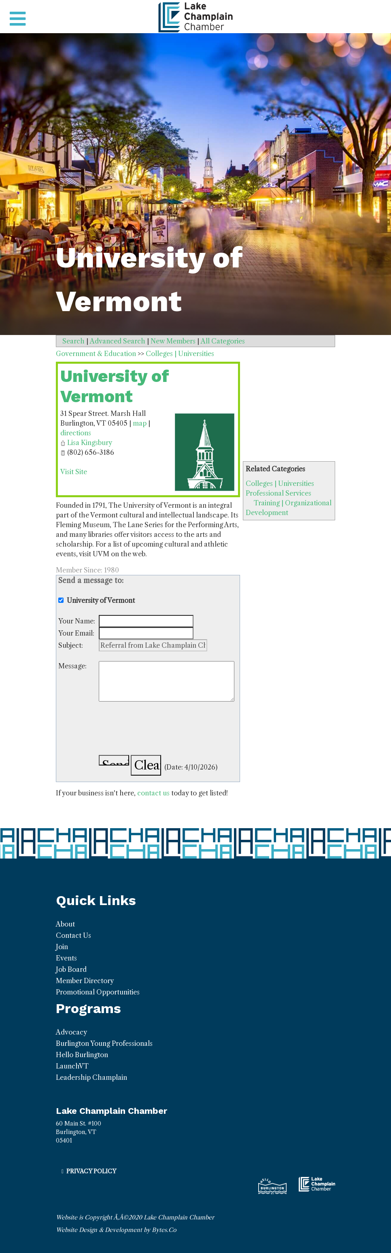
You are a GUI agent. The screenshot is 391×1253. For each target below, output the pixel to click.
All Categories (223, 341)
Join (62, 947)
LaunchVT (72, 1066)
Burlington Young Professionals (104, 1043)
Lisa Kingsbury (89, 443)
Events (66, 958)
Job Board (71, 969)
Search (73, 341)
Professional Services (278, 493)
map (140, 423)
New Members (173, 341)
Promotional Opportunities (98, 992)
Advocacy (71, 1032)
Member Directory (85, 981)
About (65, 924)
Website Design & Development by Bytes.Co (116, 1230)
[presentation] (160, 729)
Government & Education (96, 354)
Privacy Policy (91, 1171)
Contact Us (73, 935)
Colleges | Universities (280, 483)
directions (75, 433)
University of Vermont (114, 386)
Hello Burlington (82, 1055)
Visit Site (73, 472)
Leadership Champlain (91, 1077)
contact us (153, 793)
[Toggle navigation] (17, 19)
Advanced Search (117, 341)
